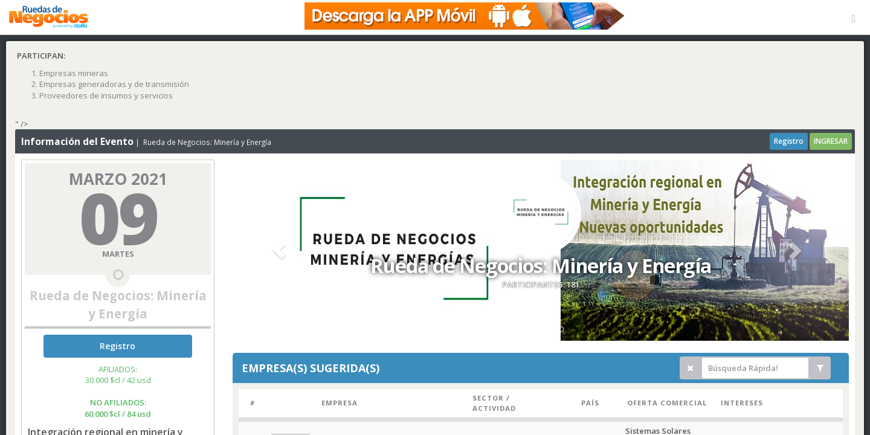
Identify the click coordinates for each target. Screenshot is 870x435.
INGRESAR (831, 141)
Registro (789, 141)
